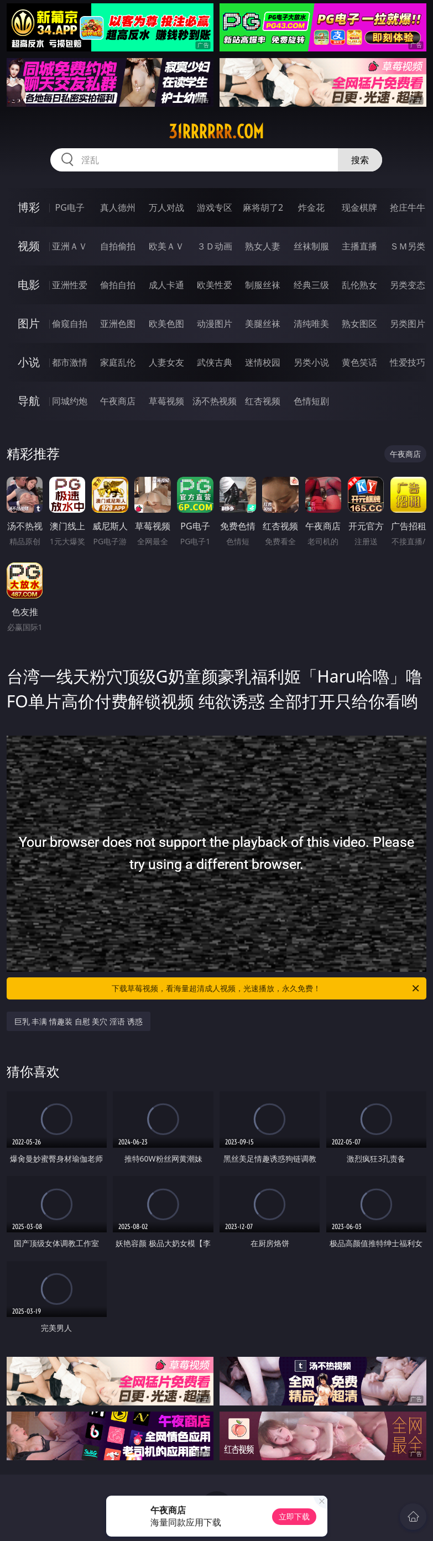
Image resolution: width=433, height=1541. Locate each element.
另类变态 (407, 285)
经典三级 (311, 285)
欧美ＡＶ (166, 246)
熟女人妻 (262, 246)
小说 (29, 362)
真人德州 (117, 207)
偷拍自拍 (117, 285)
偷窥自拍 (69, 323)
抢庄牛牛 (407, 207)
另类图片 (407, 323)
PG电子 (69, 207)
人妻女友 (166, 362)
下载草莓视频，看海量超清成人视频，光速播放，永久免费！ (266, 988)
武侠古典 (214, 362)
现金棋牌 (359, 207)
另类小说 (311, 362)
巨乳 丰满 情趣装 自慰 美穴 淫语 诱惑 (78, 1021)
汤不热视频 (214, 401)
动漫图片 (214, 323)
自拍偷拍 (117, 246)
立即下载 (294, 1516)
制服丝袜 (262, 285)
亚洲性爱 (69, 285)
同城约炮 (69, 401)
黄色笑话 (359, 362)
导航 (29, 400)
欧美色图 (166, 323)
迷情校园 (262, 362)
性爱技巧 (407, 362)
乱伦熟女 (359, 285)
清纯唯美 (311, 323)
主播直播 (359, 246)
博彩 (29, 207)
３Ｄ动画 (214, 246)
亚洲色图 (117, 323)
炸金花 (311, 207)
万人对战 (166, 207)
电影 (29, 284)
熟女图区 (359, 323)
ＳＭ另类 (407, 246)
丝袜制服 (311, 246)
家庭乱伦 (117, 362)
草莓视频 (166, 401)
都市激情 (69, 362)
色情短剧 (311, 401)
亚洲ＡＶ (69, 246)
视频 (29, 245)
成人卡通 (166, 285)
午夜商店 (117, 401)
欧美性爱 (214, 285)
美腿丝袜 (262, 323)
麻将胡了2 (263, 207)
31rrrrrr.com (216, 132)
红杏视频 (262, 401)
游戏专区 (214, 207)
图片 (29, 323)
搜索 (360, 160)
